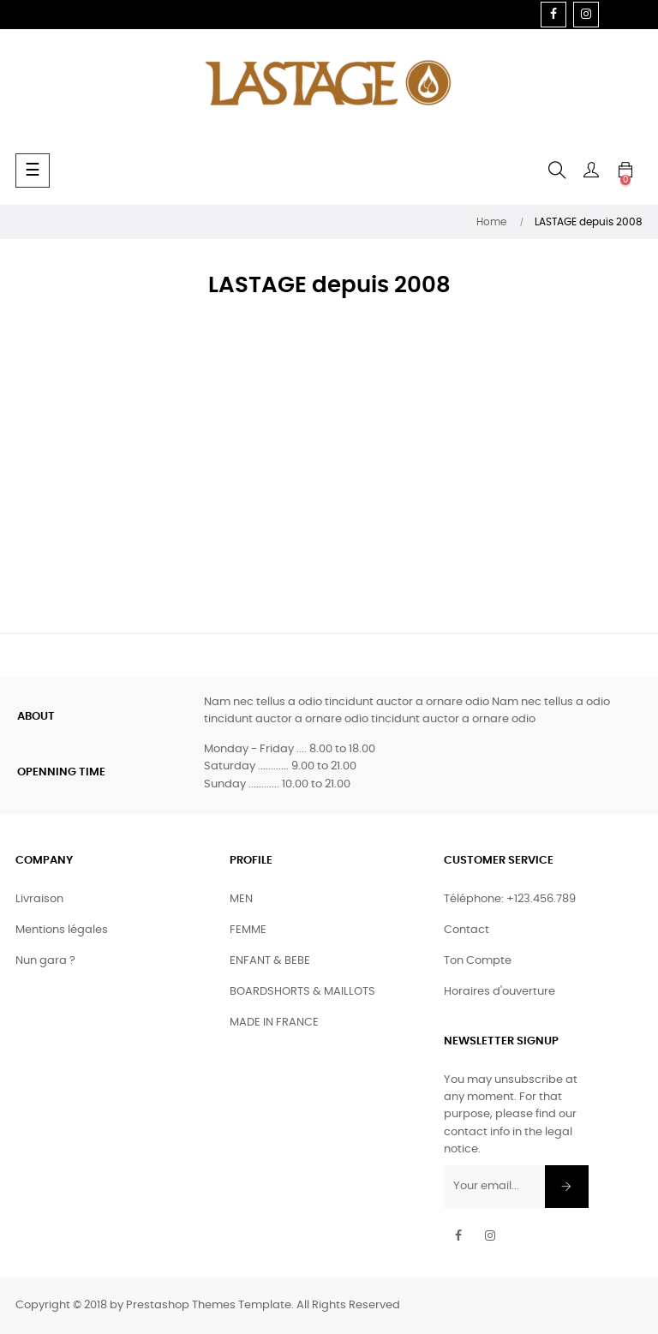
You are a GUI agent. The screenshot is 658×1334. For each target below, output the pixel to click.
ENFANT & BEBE (270, 960)
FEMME (248, 930)
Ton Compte (477, 960)
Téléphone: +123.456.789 (510, 899)
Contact (466, 930)
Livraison (39, 899)
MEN (241, 899)
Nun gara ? (45, 960)
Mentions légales (61, 930)
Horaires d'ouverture (499, 991)
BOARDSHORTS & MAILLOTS (302, 991)
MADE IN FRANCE (274, 1022)
